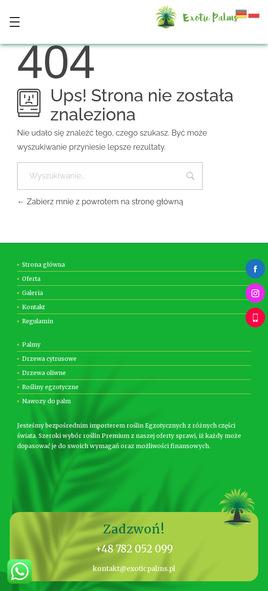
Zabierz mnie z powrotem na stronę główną (100, 201)
